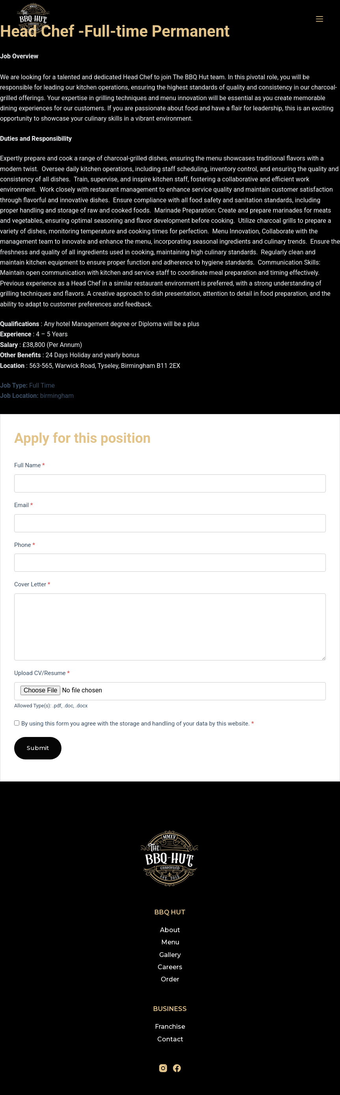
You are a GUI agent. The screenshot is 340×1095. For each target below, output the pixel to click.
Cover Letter (32, 584)
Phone (24, 544)
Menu (170, 942)
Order (170, 979)
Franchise (170, 1026)
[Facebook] (177, 1068)
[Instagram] (163, 1068)
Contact (170, 1039)
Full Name (29, 465)
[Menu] (319, 18)
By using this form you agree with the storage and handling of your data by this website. (137, 723)
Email (23, 505)
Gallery (170, 955)
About (170, 930)
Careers (170, 967)
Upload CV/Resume (42, 673)
